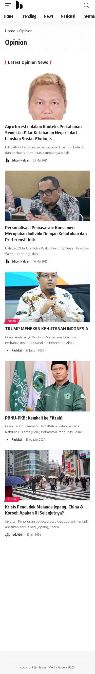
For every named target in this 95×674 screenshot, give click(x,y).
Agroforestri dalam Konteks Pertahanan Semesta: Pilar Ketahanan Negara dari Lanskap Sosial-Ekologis (43, 132)
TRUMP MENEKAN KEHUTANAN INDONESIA (46, 328)
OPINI (12, 321)
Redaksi (17, 350)
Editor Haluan (20, 160)
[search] (86, 5)
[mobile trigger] (9, 5)
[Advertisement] (47, 594)
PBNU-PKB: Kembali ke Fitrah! (33, 418)
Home (10, 30)
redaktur (17, 534)
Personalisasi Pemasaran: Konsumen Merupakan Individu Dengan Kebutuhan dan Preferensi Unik (46, 233)
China (12, 499)
